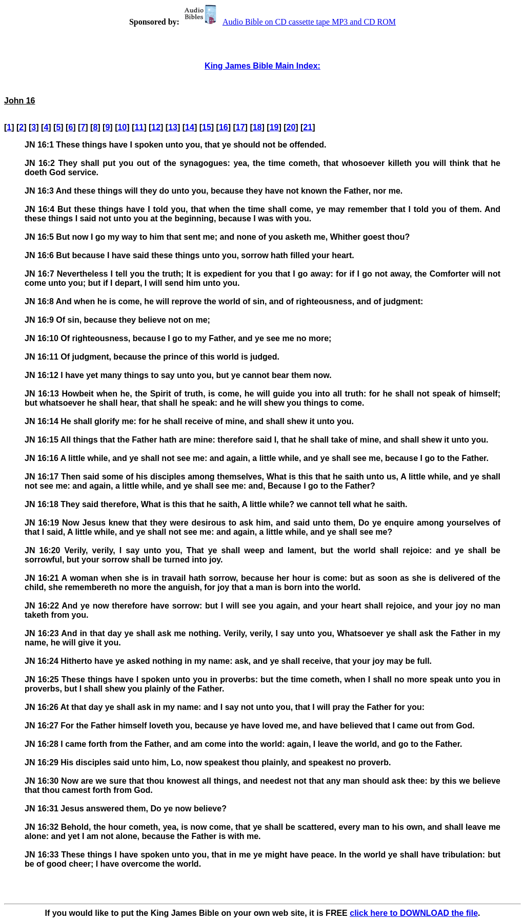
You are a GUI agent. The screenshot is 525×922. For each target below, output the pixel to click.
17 (240, 127)
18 (257, 127)
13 (172, 127)
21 (307, 127)
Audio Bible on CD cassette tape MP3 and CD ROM (288, 21)
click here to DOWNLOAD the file (414, 913)
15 (206, 127)
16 (223, 127)
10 (122, 127)
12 (155, 127)
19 (274, 127)
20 (291, 127)
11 (139, 127)
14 (189, 127)
